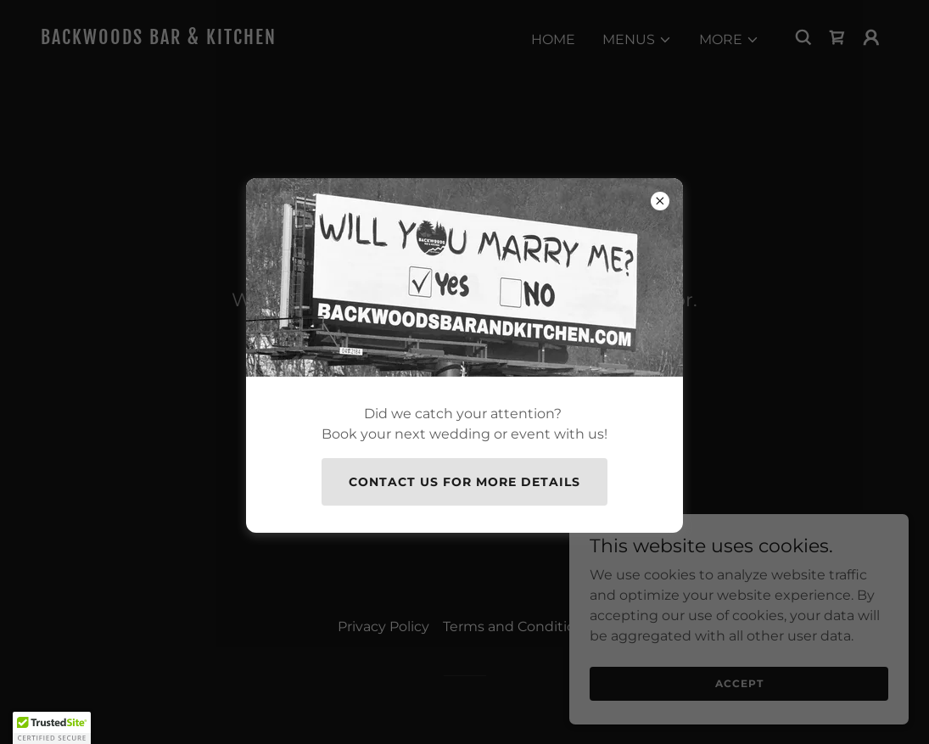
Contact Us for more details (464, 481)
